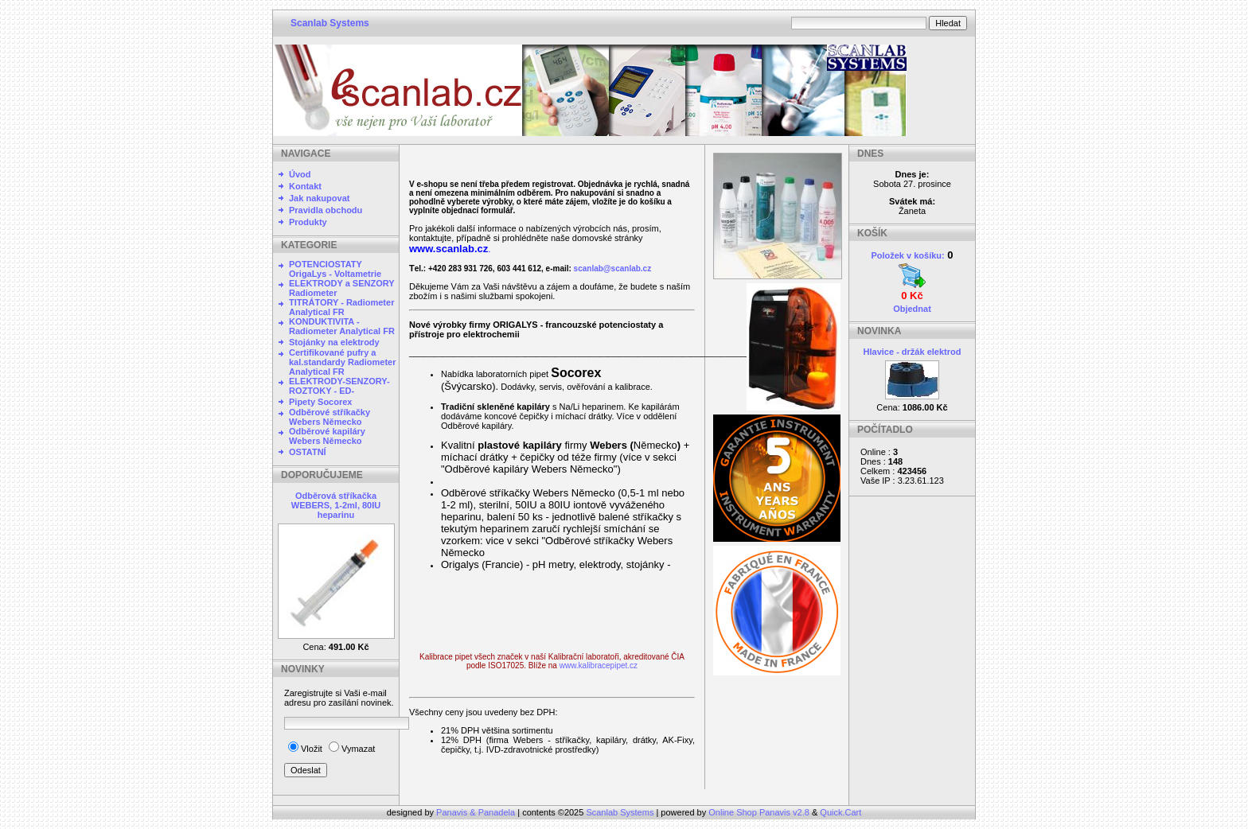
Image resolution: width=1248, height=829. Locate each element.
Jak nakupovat (319, 198)
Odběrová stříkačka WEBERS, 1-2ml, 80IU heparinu (335, 505)
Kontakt (305, 186)
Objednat (912, 308)
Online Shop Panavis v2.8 (758, 812)
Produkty (308, 222)
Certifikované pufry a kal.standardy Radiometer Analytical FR (342, 362)
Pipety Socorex (320, 402)
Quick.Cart (840, 812)
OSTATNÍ (307, 452)
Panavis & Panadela (476, 812)
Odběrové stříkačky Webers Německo (329, 416)
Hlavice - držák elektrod (912, 351)
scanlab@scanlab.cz (613, 268)
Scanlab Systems (330, 23)
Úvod (300, 174)
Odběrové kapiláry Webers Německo (327, 436)
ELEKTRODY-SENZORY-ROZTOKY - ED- (339, 385)
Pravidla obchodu (325, 210)
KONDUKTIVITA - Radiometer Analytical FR (342, 326)
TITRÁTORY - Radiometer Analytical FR (341, 307)
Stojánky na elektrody (334, 342)
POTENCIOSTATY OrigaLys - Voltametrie (335, 268)
